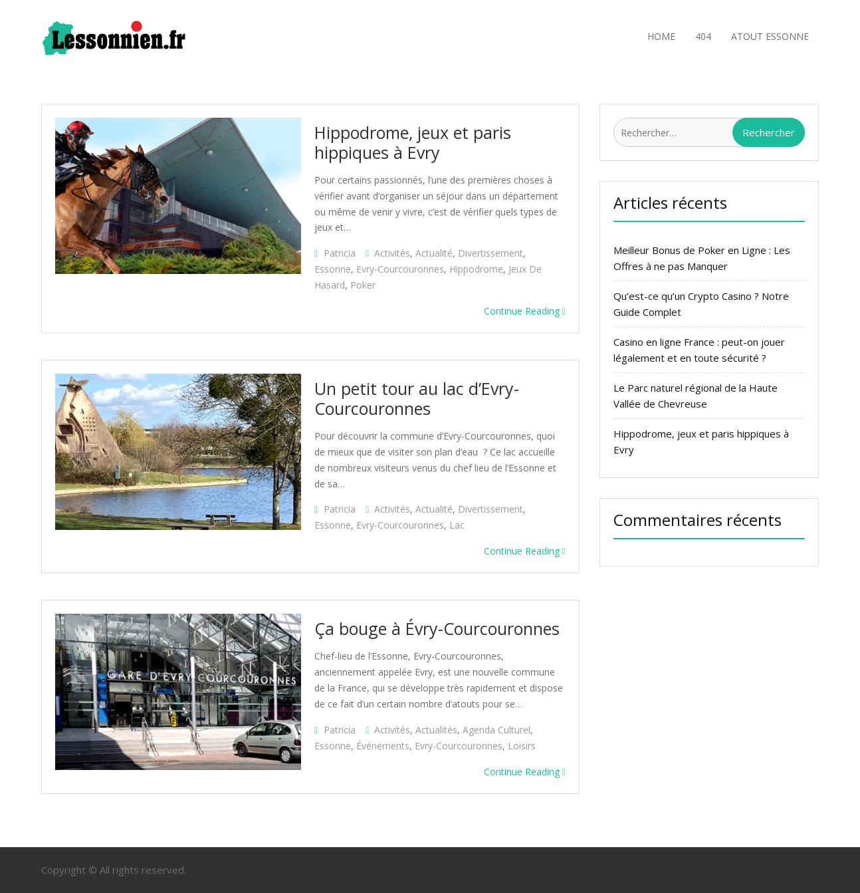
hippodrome (476, 269)
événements (382, 745)
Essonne (332, 269)
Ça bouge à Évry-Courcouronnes (437, 628)
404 (703, 36)
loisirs (522, 745)
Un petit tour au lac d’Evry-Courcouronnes (416, 398)
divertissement (490, 253)
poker (363, 285)
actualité (434, 253)
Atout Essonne (770, 36)
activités (392, 253)
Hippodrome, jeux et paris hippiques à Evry (412, 142)
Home (661, 36)
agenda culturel (496, 729)
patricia (340, 253)
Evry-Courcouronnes (400, 269)
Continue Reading (525, 311)
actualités (436, 729)
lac (457, 525)
